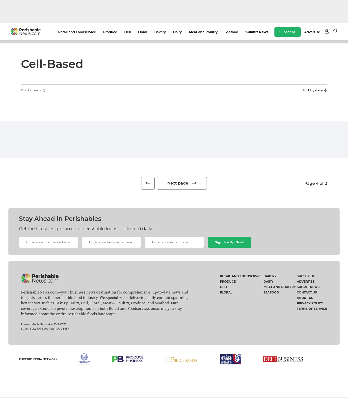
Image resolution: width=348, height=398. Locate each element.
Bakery (160, 32)
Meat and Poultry (203, 32)
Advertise (312, 32)
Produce (110, 32)
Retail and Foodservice (77, 32)
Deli (127, 32)
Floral (142, 32)
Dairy (177, 32)
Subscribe (287, 32)
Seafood (231, 32)
